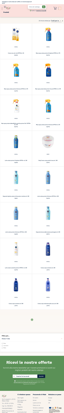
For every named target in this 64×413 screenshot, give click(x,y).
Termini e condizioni (38, 408)
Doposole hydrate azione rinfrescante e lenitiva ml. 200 (16, 196)
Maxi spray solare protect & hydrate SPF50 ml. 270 (48, 53)
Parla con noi (36, 405)
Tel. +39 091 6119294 (8, 403)
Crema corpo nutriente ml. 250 (48, 267)
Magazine (20, 407)
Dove (5, 343)
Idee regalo (20, 398)
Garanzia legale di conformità (37, 411)
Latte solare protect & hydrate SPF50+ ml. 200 (16, 160)
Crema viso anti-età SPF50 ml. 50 (16, 53)
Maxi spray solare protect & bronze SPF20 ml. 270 (48, 124)
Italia (49, 400)
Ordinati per (47, 21)
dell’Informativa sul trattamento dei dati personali (25, 382)
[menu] (14, 12)
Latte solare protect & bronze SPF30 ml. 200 (16, 232)
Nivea (5, 347)
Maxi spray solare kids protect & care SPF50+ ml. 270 (48, 88)
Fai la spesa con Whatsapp (21, 401)
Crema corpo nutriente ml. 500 (16, 303)
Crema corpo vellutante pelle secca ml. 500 (48, 303)
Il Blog (19, 404)
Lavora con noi (37, 403)
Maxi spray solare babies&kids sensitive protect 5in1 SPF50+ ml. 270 (16, 124)
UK (49, 403)
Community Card (21, 412)
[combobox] (37, 7)
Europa (50, 398)
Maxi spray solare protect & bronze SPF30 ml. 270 (16, 88)
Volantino (19, 409)
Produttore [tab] (6, 339)
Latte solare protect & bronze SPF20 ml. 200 (48, 196)
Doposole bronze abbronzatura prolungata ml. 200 (48, 232)
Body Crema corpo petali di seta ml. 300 (48, 160)
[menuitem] (14, 12)
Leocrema (6, 345)
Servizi (34, 400)
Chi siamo (35, 398)
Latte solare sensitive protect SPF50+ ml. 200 (16, 267)
